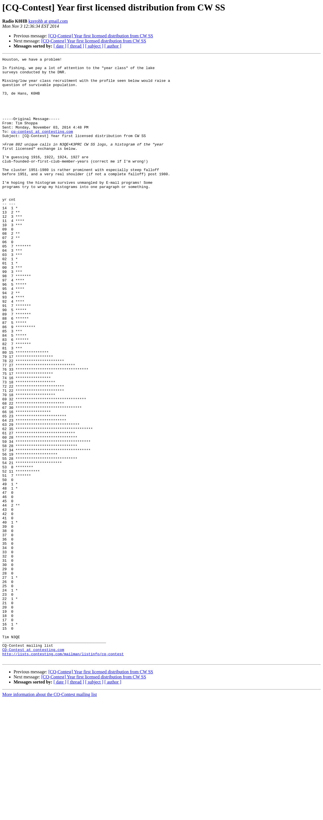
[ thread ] (75, 46)
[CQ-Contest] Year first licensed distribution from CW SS (100, 35)
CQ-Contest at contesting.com (33, 768)
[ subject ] (94, 46)
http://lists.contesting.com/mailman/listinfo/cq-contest (63, 773)
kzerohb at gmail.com (48, 21)
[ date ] (60, 46)
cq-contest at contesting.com (42, 146)
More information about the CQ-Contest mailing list (49, 815)
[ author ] (112, 46)
